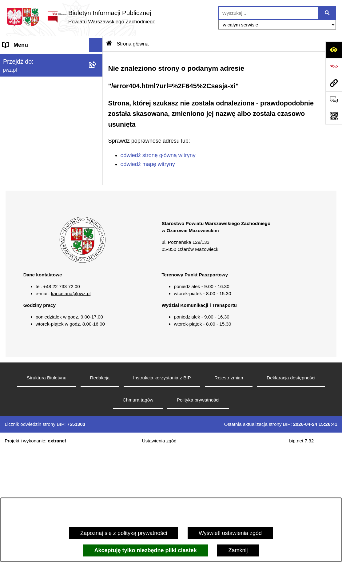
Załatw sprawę (20, 100)
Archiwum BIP (20, 266)
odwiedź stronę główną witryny (158, 155)
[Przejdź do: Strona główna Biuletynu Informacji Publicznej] (109, 44)
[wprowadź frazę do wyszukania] (268, 13)
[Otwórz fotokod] (333, 116)
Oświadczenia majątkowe (34, 142)
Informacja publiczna (28, 197)
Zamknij (238, 550)
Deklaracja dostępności (291, 490)
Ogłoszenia (16, 114)
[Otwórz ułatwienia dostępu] (333, 50)
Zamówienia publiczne (30, 128)
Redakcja (99, 490)
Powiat (11, 72)
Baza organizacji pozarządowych (43, 169)
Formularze (17, 238)
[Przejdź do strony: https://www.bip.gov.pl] (333, 66)
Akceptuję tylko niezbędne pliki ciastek (145, 550)
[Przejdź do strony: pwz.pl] (333, 83)
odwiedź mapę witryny (148, 164)
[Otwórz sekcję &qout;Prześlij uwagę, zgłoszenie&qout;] (333, 99)
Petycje (12, 211)
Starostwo (15, 86)
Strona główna (20, 59)
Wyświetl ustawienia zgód (230, 533)
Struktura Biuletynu (46, 490)
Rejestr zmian (228, 490)
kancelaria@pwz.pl (71, 406)
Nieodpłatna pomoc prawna (36, 183)
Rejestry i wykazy (24, 225)
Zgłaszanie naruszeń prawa (36, 155)
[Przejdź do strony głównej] (81, 16)
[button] (97, 72)
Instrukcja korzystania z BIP (162, 490)
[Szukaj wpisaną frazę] (327, 13)
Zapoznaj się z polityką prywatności (123, 533)
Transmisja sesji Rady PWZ (36, 252)
